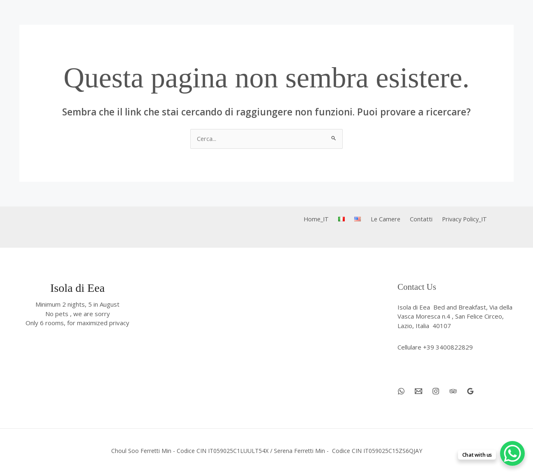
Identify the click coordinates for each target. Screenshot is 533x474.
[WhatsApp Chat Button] (512, 453)
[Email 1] (418, 391)
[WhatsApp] (401, 391)
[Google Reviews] (470, 391)
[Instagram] (435, 391)
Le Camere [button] (383, 220)
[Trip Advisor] (453, 391)
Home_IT (322, 220)
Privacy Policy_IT (458, 220)
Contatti (416, 220)
